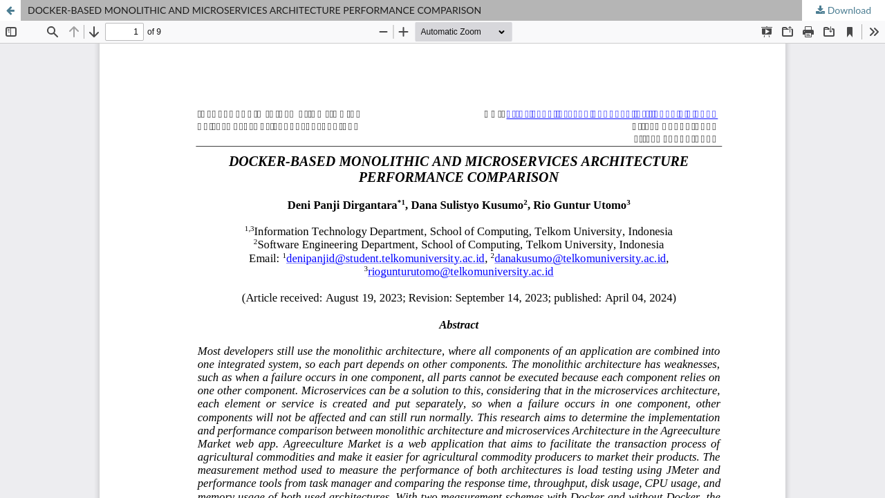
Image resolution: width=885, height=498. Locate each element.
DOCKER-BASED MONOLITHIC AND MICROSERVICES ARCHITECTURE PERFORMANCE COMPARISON (254, 10)
